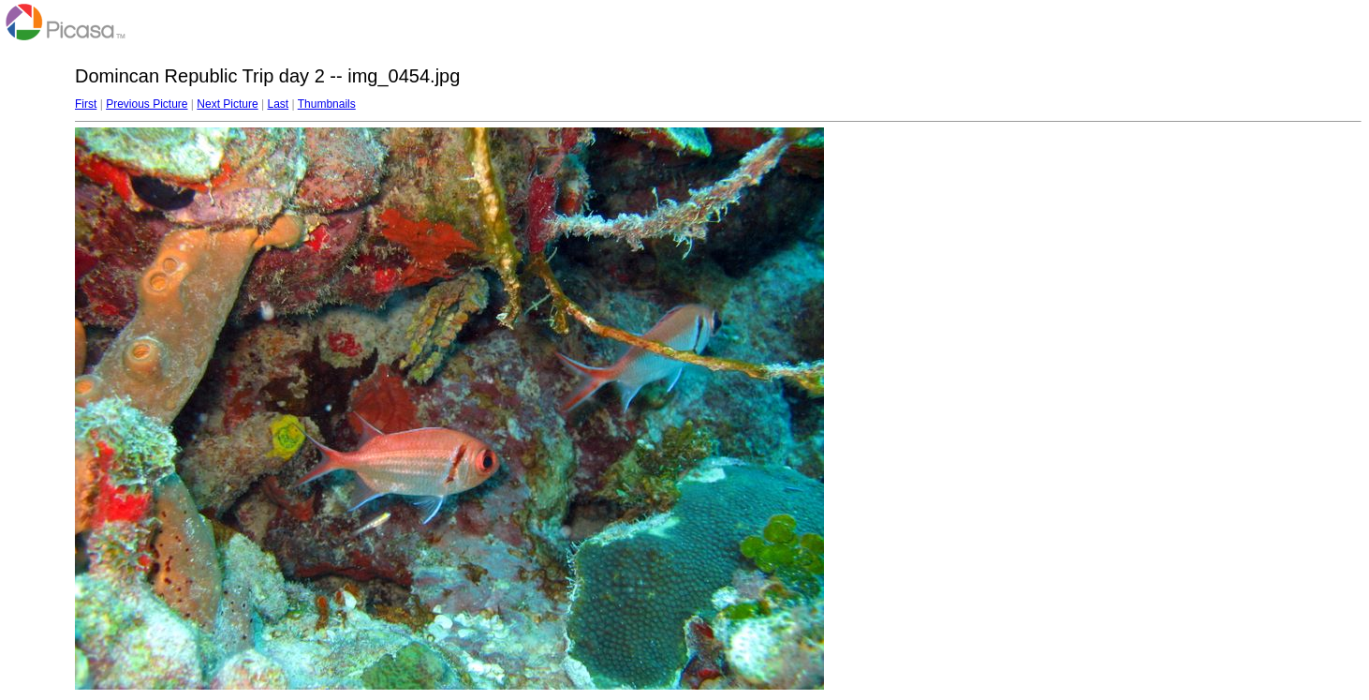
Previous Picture (146, 104)
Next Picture (227, 104)
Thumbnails (327, 104)
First (85, 104)
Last (277, 104)
